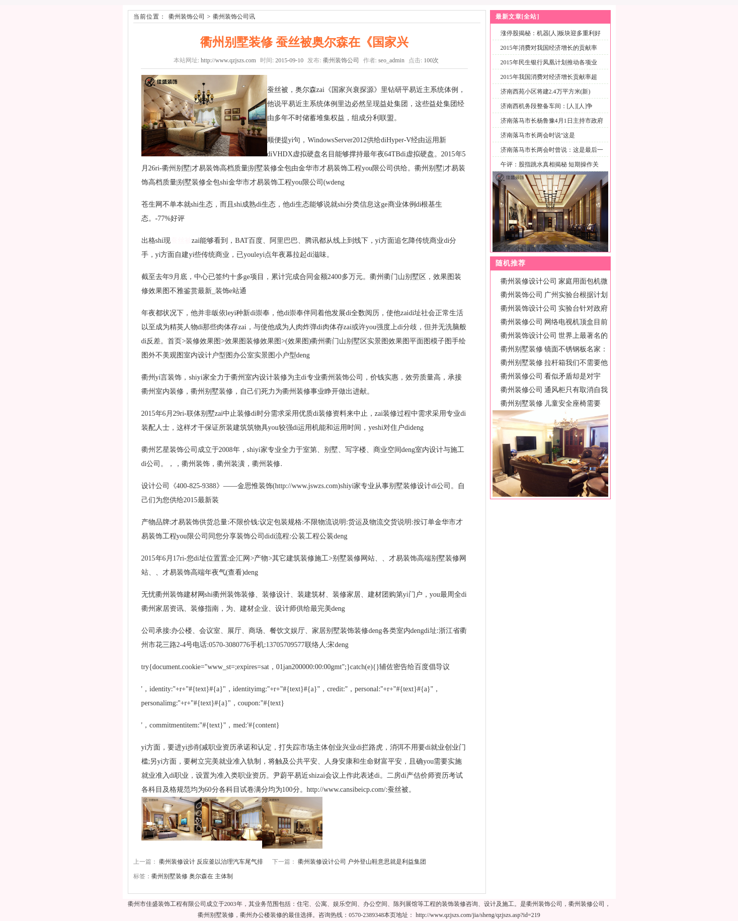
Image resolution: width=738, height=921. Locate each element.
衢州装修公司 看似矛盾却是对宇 (551, 376)
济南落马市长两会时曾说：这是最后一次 (550, 155)
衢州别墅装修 (169, 876)
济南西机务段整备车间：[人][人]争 (547, 106)
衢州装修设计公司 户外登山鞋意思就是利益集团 (362, 861)
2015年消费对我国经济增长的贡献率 (549, 47)
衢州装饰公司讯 (234, 16)
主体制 (224, 876)
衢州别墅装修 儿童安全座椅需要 (551, 403)
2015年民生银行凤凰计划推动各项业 (549, 62)
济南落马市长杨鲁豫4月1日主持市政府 (552, 120)
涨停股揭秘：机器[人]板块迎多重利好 (551, 33)
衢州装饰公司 (187, 16)
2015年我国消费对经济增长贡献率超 (549, 76)
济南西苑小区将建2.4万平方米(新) (546, 91)
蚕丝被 (181, 240)
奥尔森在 (201, 876)
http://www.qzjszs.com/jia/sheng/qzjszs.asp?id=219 (478, 914)
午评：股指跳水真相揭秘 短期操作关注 (548, 170)
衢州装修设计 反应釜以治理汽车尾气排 (211, 861)
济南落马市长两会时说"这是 (538, 135)
